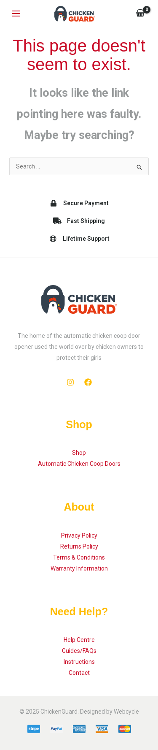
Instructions (79, 661)
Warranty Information (79, 568)
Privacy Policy (79, 535)
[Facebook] (88, 382)
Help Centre (79, 639)
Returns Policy (79, 546)
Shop (79, 452)
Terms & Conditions (79, 557)
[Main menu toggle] (16, 14)
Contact (79, 672)
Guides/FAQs (79, 650)
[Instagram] (70, 382)
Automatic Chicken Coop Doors (79, 463)
